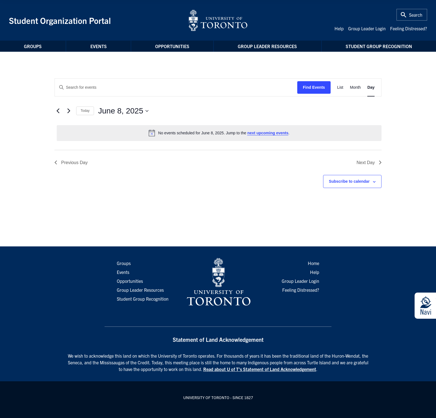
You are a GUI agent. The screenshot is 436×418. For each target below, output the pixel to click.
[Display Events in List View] (340, 87)
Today (85, 111)
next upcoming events (267, 133)
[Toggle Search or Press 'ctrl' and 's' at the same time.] (412, 15)
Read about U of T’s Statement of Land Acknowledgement (259, 369)
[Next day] (68, 111)
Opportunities (172, 46)
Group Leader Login (367, 28)
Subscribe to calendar (349, 181)
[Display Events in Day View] (371, 87)
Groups (33, 46)
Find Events (314, 87)
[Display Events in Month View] (355, 87)
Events (98, 46)
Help (339, 28)
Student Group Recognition (379, 46)
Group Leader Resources (267, 46)
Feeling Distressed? (408, 28)
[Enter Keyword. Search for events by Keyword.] (176, 87)
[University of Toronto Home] (218, 20)
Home (313, 263)
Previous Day (71, 162)
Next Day (369, 162)
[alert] (219, 133)
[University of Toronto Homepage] (218, 282)
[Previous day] (57, 111)
